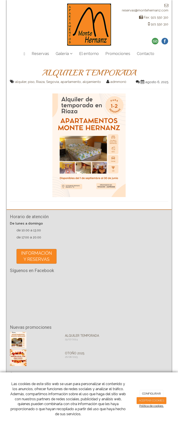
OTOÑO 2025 (74, 353)
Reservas (40, 53)
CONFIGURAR (151, 393)
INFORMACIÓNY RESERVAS (36, 256)
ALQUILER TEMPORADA (82, 335)
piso (31, 82)
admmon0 (118, 82)
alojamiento (92, 82)
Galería (64, 53)
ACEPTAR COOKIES (151, 400)
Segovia (52, 82)
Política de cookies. (151, 406)
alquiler (20, 82)
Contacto (145, 53)
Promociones (117, 53)
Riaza (40, 82)
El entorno (89, 53)
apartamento (71, 82)
